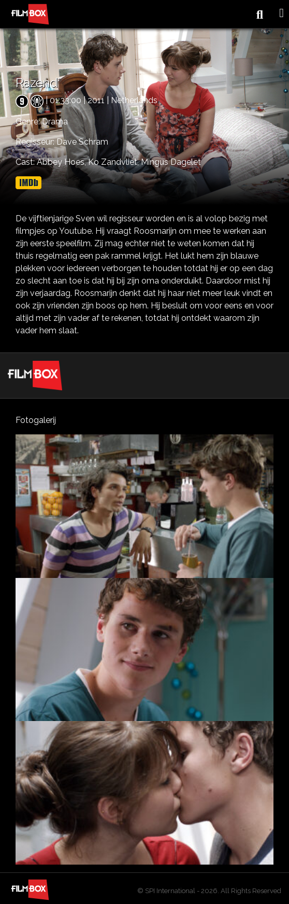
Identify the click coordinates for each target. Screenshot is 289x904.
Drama (55, 121)
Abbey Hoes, (62, 162)
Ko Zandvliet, (114, 162)
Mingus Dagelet (171, 162)
